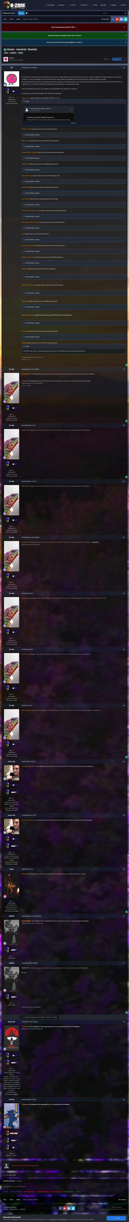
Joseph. (16, 911)
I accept (116, 1218)
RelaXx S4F (11, 1022)
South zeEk (11, 761)
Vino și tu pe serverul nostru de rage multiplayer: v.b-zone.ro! (64, 42)
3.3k (12, 1153)
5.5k (12, 414)
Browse (62, 5)
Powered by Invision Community (116, 1209)
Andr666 (11, 1099)
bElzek (11, 869)
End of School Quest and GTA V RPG (62, 27)
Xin (16, 420)
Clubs (104, 5)
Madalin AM (25, 968)
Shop (95, 5)
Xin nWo (11, 369)
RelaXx (16, 1094)
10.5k (11, 97)
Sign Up (21, 13)
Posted (27, 67)
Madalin (27, 1017)
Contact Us (22, 1209)
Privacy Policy (14, 1209)
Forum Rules (50, 5)
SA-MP (73, 5)
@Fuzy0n (95, 542)
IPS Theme (6, 1207)
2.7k (12, 901)
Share (106, 59)
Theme (6, 1209)
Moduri (124, 5)
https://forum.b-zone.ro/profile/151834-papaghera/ (42, 343)
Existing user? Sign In (10, 13)
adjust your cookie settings (58, 1219)
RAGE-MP (85, 5)
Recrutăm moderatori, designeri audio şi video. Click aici (64, 35)
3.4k (12, 956)
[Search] (112, 13)
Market (21, 60)
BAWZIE (11, 916)
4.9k (12, 1068)
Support (113, 5)
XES (12, 58)
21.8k (11, 798)
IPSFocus (13, 1207)
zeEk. (16, 810)
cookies (14, 1219)
